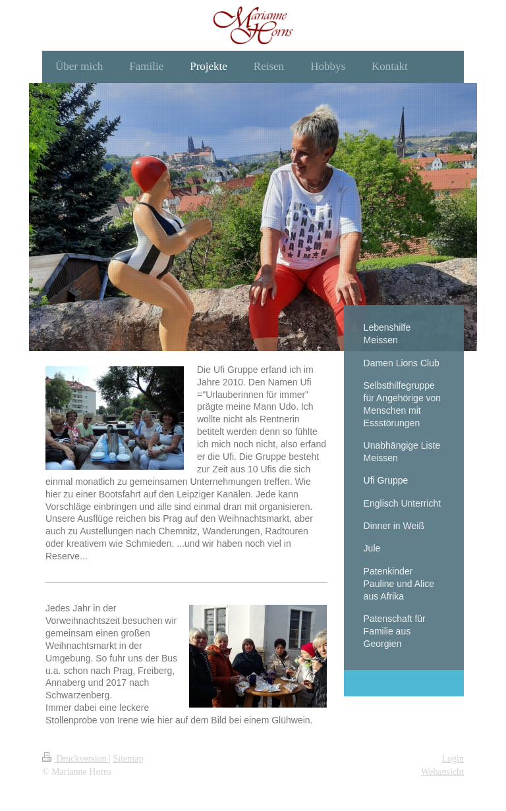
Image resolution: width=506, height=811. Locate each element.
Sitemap (128, 759)
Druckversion (75, 759)
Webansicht (442, 772)
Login (453, 759)
